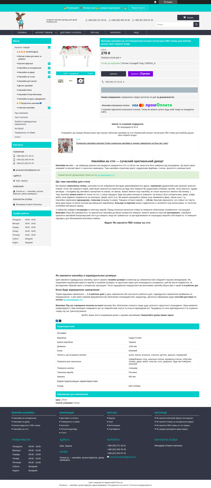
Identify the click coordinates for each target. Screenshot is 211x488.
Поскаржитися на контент (118, 485)
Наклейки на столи (26, 77)
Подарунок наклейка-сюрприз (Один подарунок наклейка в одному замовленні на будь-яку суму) (122, 143)
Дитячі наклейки (25, 86)
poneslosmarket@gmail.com (28, 170)
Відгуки (112, 418)
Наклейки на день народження (31, 99)
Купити (113, 74)
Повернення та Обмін (25, 133)
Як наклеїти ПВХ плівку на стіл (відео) (173, 425)
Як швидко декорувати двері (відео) (172, 429)
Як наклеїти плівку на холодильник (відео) (175, 422)
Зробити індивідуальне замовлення (25, 122)
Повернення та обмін (70, 422)
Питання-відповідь (69, 429)
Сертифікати (114, 429)
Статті (18, 137)
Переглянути (138, 8)
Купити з (140, 74)
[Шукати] (196, 24)
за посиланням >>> (106, 175)
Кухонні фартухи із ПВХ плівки (26, 425)
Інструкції (19, 128)
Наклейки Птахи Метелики (30, 94)
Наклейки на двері (26, 72)
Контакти (116, 32)
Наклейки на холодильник (29, 68)
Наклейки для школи (27, 81)
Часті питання (21, 117)
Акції (136, 32)
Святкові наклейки (26, 108)
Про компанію (21, 113)
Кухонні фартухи (25, 63)
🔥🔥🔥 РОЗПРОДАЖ (28, 52)
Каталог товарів (43, 32)
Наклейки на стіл (20, 429)
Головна (22, 32)
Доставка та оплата (70, 32)
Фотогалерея (114, 425)
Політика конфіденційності (141, 485)
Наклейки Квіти (25, 90)
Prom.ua (119, 483)
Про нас (95, 32)
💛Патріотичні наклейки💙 (30, 103)
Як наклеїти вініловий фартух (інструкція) (174, 418)
